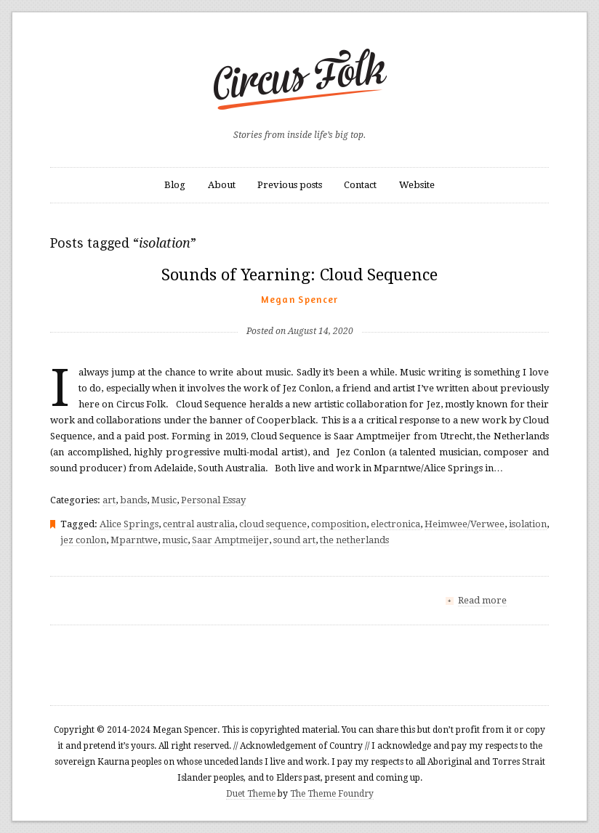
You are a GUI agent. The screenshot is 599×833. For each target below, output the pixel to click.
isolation (528, 524)
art (109, 500)
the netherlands (354, 540)
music (175, 540)
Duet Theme (251, 794)
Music (164, 500)
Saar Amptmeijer (230, 540)
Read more (482, 600)
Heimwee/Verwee (464, 524)
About (222, 184)
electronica (395, 524)
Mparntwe (134, 540)
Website (417, 184)
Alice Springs (129, 524)
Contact (360, 184)
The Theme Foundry (332, 794)
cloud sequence (273, 524)
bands (133, 500)
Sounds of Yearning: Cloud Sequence (299, 275)
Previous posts (289, 184)
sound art (294, 540)
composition (338, 524)
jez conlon (83, 540)
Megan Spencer (300, 299)
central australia (199, 524)
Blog (174, 184)
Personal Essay (213, 500)
